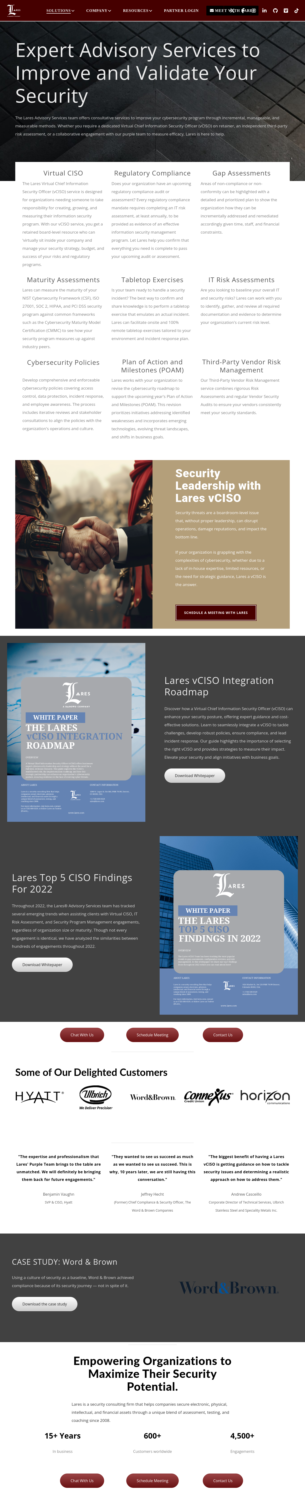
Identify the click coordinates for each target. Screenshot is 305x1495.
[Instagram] (250, 10)
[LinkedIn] (261, 10)
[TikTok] (293, 10)
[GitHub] (272, 10)
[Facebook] (240, 10)
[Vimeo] (283, 10)
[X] (229, 10)
